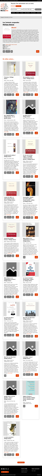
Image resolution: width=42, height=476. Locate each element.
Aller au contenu (3, 0)
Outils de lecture (24, 472)
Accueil (2, 17)
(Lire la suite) (16, 92)
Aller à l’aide (16, 0)
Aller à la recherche (10, 0)
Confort (39, 0)
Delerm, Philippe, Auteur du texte (11, 44)
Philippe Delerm (8, 24)
